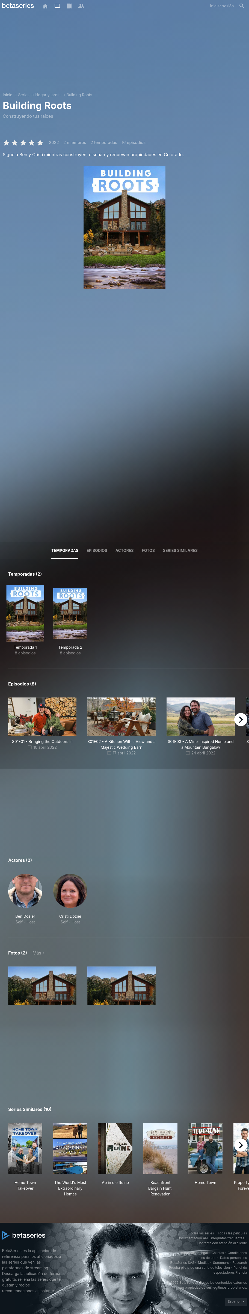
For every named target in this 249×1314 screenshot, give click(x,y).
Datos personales (233, 1258)
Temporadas (64, 550)
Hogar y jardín (48, 94)
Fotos (148, 550)
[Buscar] (242, 6)
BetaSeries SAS (182, 1263)
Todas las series (201, 1233)
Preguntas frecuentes (227, 1238)
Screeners (221, 1263)
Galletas (218, 1253)
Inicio (7, 94)
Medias (203, 1263)
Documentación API (192, 1238)
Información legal (194, 1253)
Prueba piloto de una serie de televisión (199, 1267)
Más (36, 953)
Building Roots (79, 94)
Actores (124, 550)
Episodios (97, 550)
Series (23, 94)
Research (240, 1263)
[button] (25, 899)
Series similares (180, 550)
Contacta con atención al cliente (222, 1243)
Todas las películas (232, 1233)
